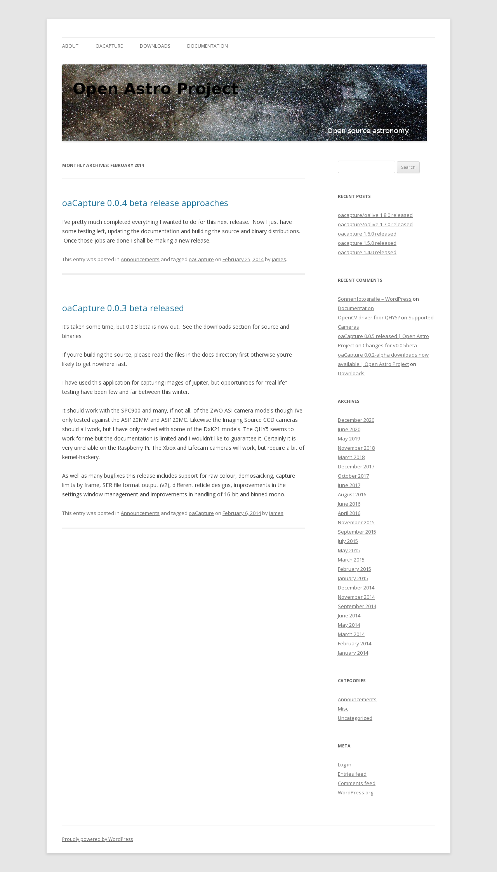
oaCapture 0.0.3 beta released (123, 308)
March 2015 (351, 559)
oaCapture (109, 46)
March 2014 (351, 634)
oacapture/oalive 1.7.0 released (375, 224)
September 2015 (357, 531)
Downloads (155, 46)
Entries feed (352, 773)
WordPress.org (355, 792)
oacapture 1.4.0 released (367, 252)
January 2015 (353, 578)
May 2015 (349, 550)
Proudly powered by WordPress (97, 839)
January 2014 (353, 652)
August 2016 (352, 494)
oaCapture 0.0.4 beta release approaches (145, 202)
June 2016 (349, 503)
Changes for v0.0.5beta (390, 345)
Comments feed (356, 783)
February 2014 (354, 643)
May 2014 (349, 624)
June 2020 (349, 429)
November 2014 (356, 596)
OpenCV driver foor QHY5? (369, 317)
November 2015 (356, 522)
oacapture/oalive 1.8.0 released (375, 214)
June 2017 (349, 485)
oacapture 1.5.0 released (367, 242)
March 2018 (351, 457)
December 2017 (356, 466)
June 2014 (349, 615)
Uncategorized (355, 717)
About (70, 46)
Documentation (207, 46)
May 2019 (349, 438)
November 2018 (356, 447)
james (279, 259)
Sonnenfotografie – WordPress (375, 298)
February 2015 (354, 568)
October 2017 (353, 475)
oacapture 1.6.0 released (367, 233)
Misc (343, 708)
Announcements (140, 259)
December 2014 (356, 587)
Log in (344, 764)
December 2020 (356, 419)
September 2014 (357, 606)
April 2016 (349, 513)
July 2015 (348, 540)
